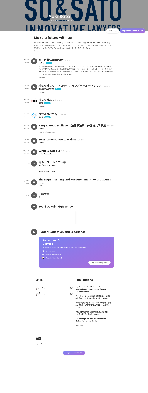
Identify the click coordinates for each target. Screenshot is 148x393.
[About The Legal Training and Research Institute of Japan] (34, 182)
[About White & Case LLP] (34, 152)
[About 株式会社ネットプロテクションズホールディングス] (34, 87)
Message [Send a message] (112, 31)
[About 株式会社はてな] (34, 115)
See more (37, 51)
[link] (57, 220)
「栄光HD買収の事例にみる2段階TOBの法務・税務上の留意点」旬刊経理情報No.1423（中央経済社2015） (57, 245)
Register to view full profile (132, 31)
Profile (38, 29)
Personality (55, 29)
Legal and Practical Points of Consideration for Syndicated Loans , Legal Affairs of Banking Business (55, 226)
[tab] (38, 29)
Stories (45, 29)
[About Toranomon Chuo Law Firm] (34, 141)
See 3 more (95, 240)
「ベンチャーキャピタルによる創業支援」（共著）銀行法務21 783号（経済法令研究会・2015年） (95, 226)
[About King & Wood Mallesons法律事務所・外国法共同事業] (34, 127)
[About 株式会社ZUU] (34, 101)
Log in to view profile (99, 289)
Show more (79, 352)
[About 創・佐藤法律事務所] (34, 61)
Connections (66, 29)
